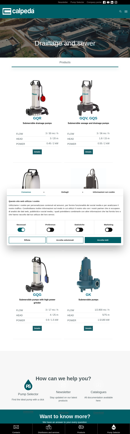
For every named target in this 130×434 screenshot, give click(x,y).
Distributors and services (48, 432)
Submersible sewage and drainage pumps (87, 123)
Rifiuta (27, 240)
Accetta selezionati (65, 240)
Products (81, 432)
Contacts (16, 432)
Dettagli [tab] (65, 192)
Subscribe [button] (28, 411)
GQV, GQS (87, 118)
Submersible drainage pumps (37, 123)
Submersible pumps (87, 300)
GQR (37, 118)
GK (87, 295)
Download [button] (98, 412)
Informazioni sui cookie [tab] (104, 192)
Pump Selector (113, 432)
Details (37, 152)
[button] (126, 11)
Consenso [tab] (26, 192)
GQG (37, 295)
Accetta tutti (103, 240)
